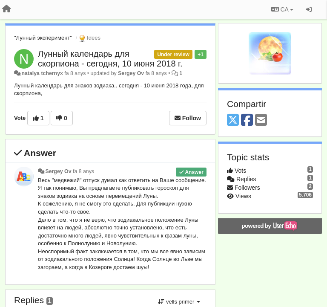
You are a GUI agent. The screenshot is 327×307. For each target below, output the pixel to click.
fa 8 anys (83, 171)
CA (282, 9)
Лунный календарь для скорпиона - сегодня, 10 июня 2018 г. (110, 58)
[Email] (261, 120)
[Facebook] (247, 120)
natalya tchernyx (42, 73)
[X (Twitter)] (233, 120)
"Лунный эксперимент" (43, 38)
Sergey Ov (131, 73)
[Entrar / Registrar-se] (308, 9)
